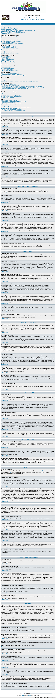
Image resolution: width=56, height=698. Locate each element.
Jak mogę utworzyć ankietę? (7, 49)
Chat (37, 19)
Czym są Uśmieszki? (5, 58)
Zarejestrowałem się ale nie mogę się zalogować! (11, 31)
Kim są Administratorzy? (6, 66)
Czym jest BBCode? (5, 56)
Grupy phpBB (40, 470)
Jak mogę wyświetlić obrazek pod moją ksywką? (11, 41)
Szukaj (26, 17)
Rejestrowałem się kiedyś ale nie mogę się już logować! (13, 32)
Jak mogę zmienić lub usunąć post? (8, 47)
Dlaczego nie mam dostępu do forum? (9, 52)
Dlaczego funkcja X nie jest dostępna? (9, 80)
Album (33, 19)
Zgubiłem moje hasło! (5, 33)
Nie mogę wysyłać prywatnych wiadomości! (10, 73)
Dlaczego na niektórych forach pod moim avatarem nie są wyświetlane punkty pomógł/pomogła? (21, 86)
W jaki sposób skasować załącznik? (8, 102)
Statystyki (42, 17)
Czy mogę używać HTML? (6, 57)
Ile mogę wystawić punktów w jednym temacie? (11, 89)
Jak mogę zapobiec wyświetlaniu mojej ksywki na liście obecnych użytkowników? (18, 30)
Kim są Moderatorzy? (5, 67)
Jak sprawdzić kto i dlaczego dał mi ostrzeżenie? (11, 96)
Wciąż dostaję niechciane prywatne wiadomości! (11, 74)
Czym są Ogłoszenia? (6, 60)
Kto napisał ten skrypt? (6, 79)
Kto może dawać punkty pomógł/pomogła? (10, 85)
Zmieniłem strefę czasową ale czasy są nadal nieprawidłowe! (14, 39)
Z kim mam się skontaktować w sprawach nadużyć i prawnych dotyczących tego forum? (19, 81)
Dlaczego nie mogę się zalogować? (8, 27)
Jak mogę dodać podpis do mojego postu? (10, 48)
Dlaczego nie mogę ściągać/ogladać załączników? (11, 109)
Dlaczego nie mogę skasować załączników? (10, 108)
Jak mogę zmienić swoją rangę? (8, 42)
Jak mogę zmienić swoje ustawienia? (9, 36)
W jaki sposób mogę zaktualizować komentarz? (11, 103)
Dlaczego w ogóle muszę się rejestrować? (10, 28)
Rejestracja (23, 19)
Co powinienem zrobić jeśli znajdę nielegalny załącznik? (13, 110)
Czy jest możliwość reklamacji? (7, 97)
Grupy (37, 17)
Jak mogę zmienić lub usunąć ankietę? (9, 51)
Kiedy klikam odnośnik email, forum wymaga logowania (12, 43)
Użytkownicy (32, 17)
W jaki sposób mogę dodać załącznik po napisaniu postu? (13, 101)
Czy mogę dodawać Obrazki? (7, 59)
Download (42, 19)
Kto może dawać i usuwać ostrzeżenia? (9, 94)
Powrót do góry (4, 126)
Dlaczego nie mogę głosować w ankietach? (10, 53)
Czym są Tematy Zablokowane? (8, 62)
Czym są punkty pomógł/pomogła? (8, 84)
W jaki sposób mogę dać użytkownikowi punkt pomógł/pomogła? (14, 88)
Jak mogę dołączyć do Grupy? (7, 69)
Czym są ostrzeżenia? (6, 93)
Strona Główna (4, 21)
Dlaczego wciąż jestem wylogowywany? (9, 29)
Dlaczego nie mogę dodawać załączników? (10, 106)
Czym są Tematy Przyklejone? (7, 61)
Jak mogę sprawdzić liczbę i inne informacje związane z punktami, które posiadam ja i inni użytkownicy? (23, 87)
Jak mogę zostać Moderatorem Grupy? (9, 70)
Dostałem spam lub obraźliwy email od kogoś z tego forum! (13, 75)
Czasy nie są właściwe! (6, 37)
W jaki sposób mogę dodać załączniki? (9, 100)
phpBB (22, 695)
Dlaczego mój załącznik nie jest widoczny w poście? (12, 104)
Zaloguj (29, 19)
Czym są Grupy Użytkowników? (8, 68)
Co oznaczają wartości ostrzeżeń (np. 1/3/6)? (10, 95)
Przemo (10, 472)
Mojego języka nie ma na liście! (7, 40)
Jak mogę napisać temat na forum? (8, 46)
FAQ (22, 17)
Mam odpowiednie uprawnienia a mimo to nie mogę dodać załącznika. (16, 107)
